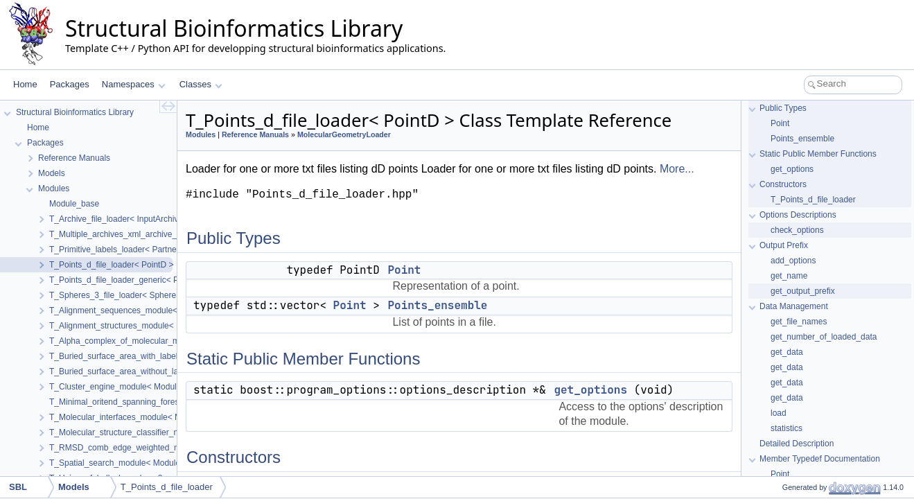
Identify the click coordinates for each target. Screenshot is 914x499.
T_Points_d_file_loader (813, 199)
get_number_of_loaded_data (824, 337)
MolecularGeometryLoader (344, 134)
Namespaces (133, 84)
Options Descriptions (797, 215)
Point (404, 270)
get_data (787, 352)
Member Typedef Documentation (819, 459)
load (778, 413)
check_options (797, 230)
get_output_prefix (803, 291)
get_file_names (799, 321)
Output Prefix (783, 245)
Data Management (793, 306)
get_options (590, 390)
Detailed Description (796, 443)
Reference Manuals (255, 134)
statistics (786, 428)
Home (25, 84)
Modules (201, 134)
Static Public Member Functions (818, 154)
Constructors (783, 184)
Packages (69, 84)
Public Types (783, 108)
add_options (793, 260)
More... (677, 169)
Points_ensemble (437, 305)
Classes (200, 84)
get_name (789, 276)
